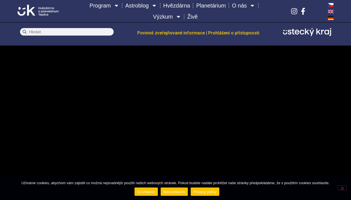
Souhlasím (146, 192)
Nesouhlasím (174, 192)
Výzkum (167, 16)
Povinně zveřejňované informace (171, 33)
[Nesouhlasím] (342, 187)
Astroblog (141, 5)
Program (104, 5)
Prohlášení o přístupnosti (233, 33)
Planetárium (211, 5)
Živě (192, 17)
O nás (243, 5)
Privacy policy (204, 192)
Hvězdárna (176, 5)
